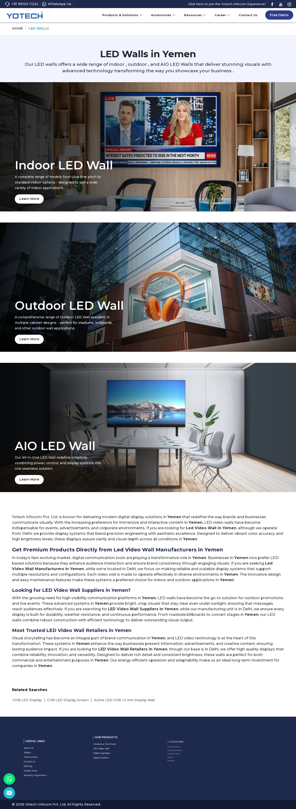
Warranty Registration (39, 767)
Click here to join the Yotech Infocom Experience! (226, 4)
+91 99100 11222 (21, 4)
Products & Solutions (122, 15)
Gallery (35, 755)
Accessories (163, 15)
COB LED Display (27, 700)
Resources (195, 15)
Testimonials (37, 757)
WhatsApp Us (56, 4)
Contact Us (248, 15)
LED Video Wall (107, 748)
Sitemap (36, 762)
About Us (36, 753)
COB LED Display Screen (68, 700)
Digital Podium (107, 753)
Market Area (37, 764)
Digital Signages (107, 750)
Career (222, 15)
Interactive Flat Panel (108, 746)
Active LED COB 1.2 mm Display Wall (124, 700)
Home (17, 28)
